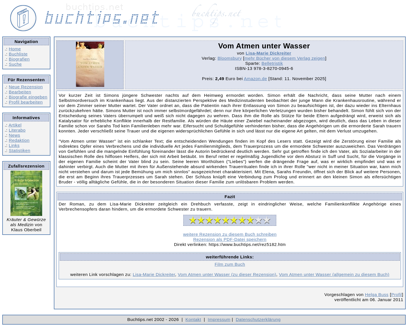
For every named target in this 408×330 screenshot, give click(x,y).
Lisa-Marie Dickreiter (268, 53)
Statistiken (19, 150)
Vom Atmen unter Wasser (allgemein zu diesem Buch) (334, 274)
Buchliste (18, 54)
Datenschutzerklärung (258, 319)
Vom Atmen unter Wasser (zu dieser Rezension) (227, 274)
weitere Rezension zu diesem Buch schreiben (230, 234)
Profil (396, 294)
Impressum (219, 319)
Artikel (15, 125)
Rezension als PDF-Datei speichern (230, 239)
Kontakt (193, 319)
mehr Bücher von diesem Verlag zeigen (285, 58)
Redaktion (19, 140)
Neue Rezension (26, 86)
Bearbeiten (20, 91)
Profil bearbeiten (26, 102)
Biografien (19, 59)
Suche (15, 64)
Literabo (17, 130)
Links (14, 145)
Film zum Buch (229, 264)
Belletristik (272, 63)
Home (15, 48)
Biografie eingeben (28, 97)
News (14, 135)
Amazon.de (255, 78)
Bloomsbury (230, 58)
